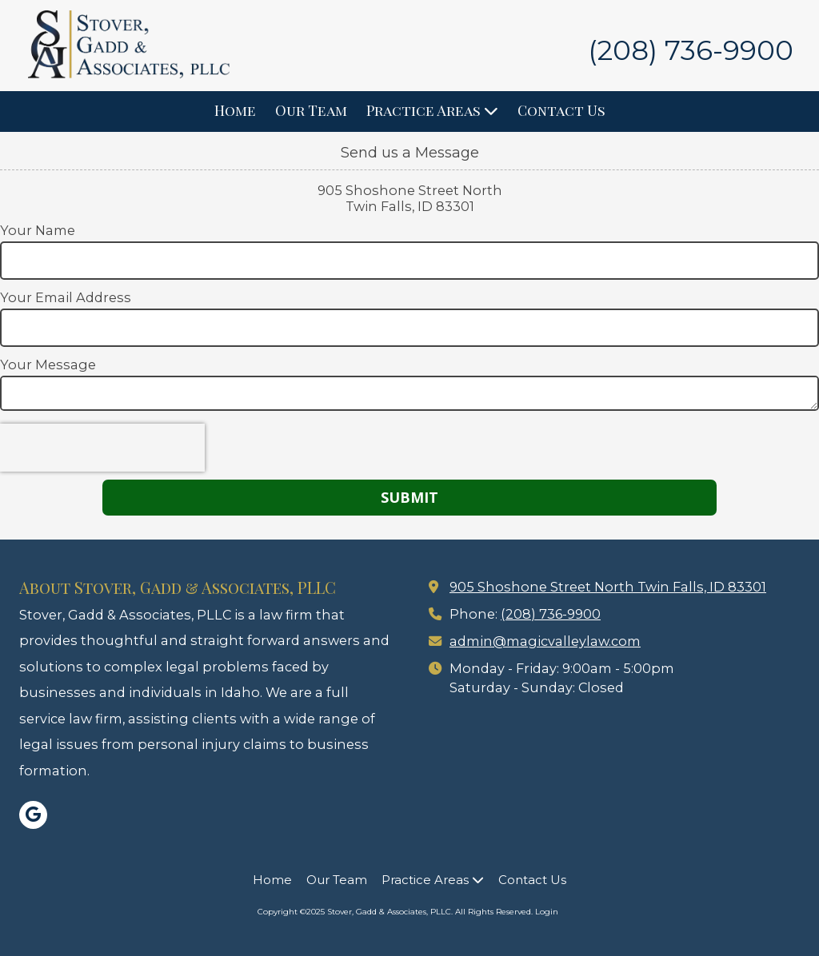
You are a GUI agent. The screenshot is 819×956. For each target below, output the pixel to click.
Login (546, 911)
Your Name (37, 230)
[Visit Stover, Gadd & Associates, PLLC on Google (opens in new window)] (33, 815)
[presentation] (102, 448)
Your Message (48, 364)
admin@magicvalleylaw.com (545, 641)
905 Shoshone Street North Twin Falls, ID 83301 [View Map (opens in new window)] (607, 587)
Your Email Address (65, 297)
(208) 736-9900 (551, 614)
